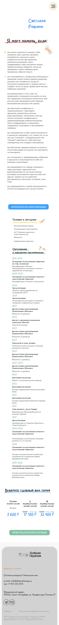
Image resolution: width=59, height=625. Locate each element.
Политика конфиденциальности (33, 611)
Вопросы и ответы (12, 568)
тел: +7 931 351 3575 (13, 584)
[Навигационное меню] (53, 6)
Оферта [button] (8, 611)
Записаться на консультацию (28, 207)
